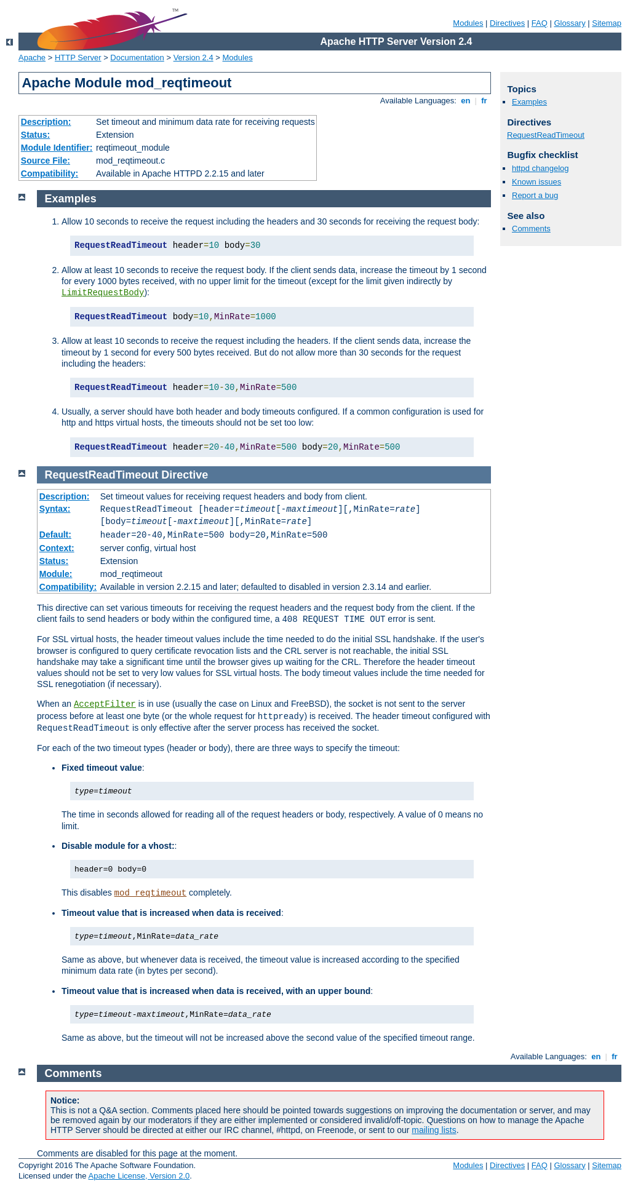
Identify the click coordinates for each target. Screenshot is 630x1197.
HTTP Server (78, 57)
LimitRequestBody (103, 293)
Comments (531, 228)
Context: (56, 548)
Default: (55, 534)
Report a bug (535, 195)
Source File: (45, 160)
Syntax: (55, 509)
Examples (529, 101)
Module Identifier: (57, 148)
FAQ (540, 23)
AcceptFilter (105, 704)
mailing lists (434, 1130)
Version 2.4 (193, 57)
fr (484, 100)
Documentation (137, 57)
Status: (35, 135)
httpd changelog (540, 168)
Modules (468, 23)
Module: (56, 574)
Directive (184, 475)
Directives (507, 23)
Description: (46, 122)
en (465, 100)
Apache (32, 57)
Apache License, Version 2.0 (138, 1175)
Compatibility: (49, 173)
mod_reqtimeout (150, 893)
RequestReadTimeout (545, 135)
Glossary (569, 23)
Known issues (536, 181)
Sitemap (606, 23)
